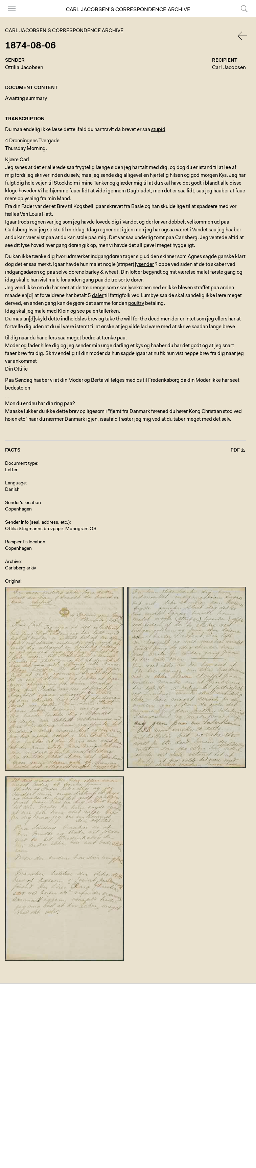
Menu (11, 8)
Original (13, 581)
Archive (13, 562)
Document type (21, 463)
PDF (235, 450)
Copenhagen (18, 509)
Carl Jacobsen (229, 67)
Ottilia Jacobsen (24, 67)
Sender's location (23, 503)
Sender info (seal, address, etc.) (37, 522)
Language (15, 483)
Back (243, 35)
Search (244, 8)
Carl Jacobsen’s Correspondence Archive (128, 10)
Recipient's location (25, 542)
